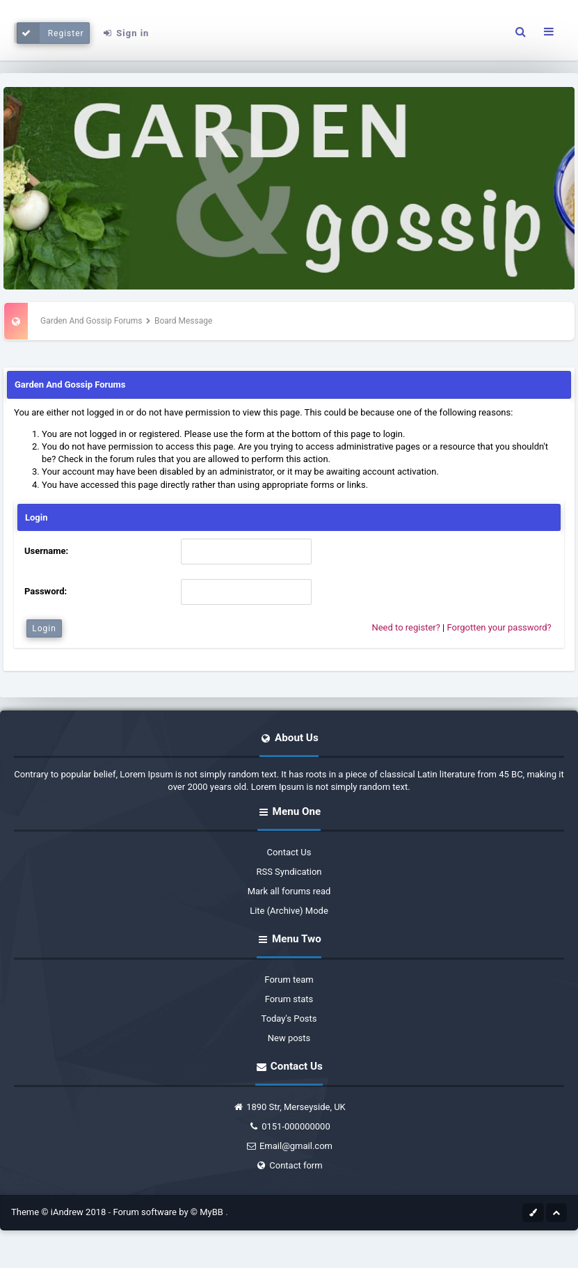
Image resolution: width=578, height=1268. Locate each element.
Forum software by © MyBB (169, 1212)
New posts (289, 1038)
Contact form (288, 1165)
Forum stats (289, 999)
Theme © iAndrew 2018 (60, 1212)
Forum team (288, 979)
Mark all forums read (289, 891)
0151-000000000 (289, 1126)
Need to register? (405, 627)
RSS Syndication (288, 871)
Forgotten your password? (499, 627)
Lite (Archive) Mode (289, 910)
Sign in (125, 33)
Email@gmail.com (289, 1146)
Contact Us (289, 852)
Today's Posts (289, 1018)
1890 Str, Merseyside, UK (289, 1107)
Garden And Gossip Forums (91, 321)
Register (50, 33)
